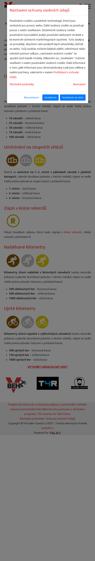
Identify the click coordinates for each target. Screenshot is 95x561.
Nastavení (79, 84)
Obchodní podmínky (22, 84)
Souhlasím (50, 97)
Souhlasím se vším (72, 97)
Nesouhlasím (31, 97)
